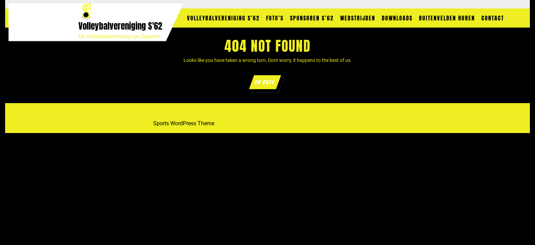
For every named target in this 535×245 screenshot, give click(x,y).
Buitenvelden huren (447, 18)
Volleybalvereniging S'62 (120, 26)
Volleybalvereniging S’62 (223, 18)
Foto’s (275, 18)
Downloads (397, 18)
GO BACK (267, 83)
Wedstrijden (357, 18)
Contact (492, 18)
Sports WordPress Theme (183, 123)
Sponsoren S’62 (312, 18)
